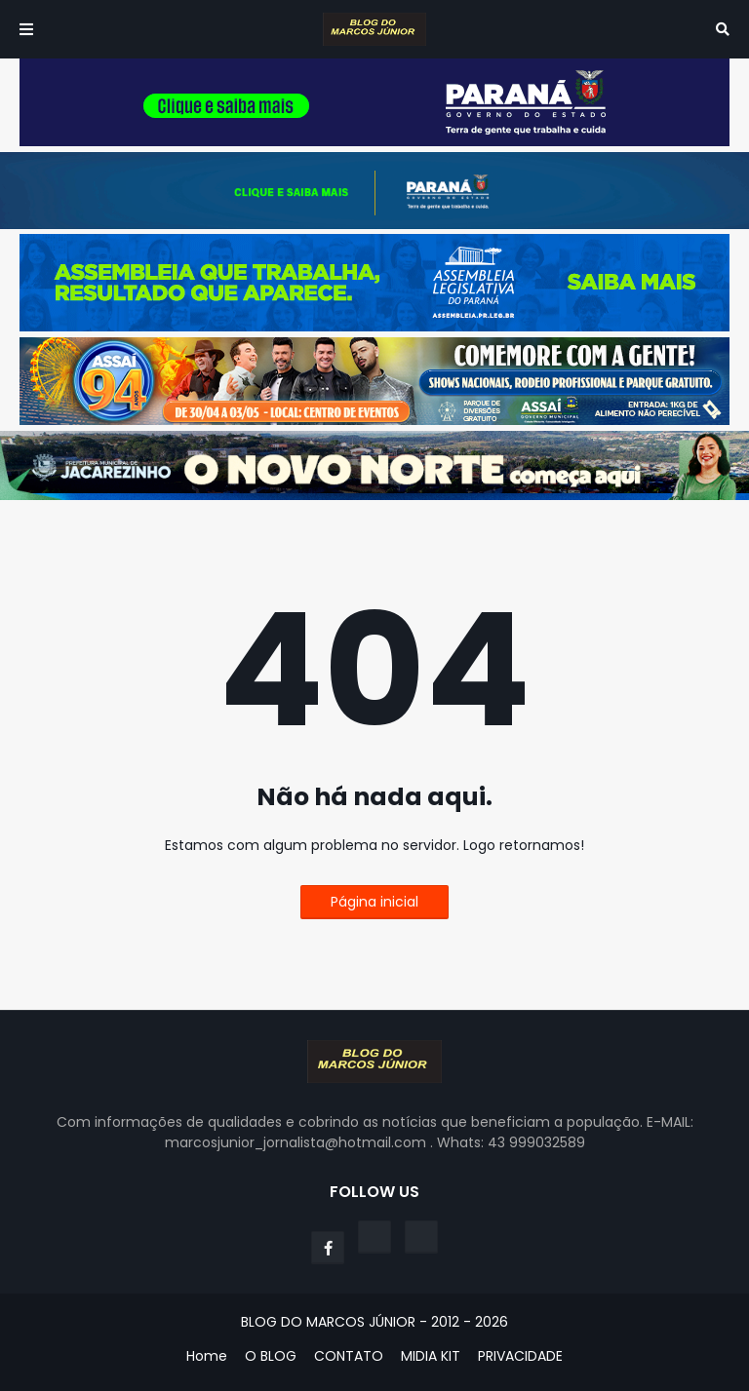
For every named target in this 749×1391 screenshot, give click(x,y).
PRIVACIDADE (520, 1356)
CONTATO (348, 1356)
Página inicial (374, 901)
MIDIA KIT (430, 1356)
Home (206, 1356)
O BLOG (270, 1356)
